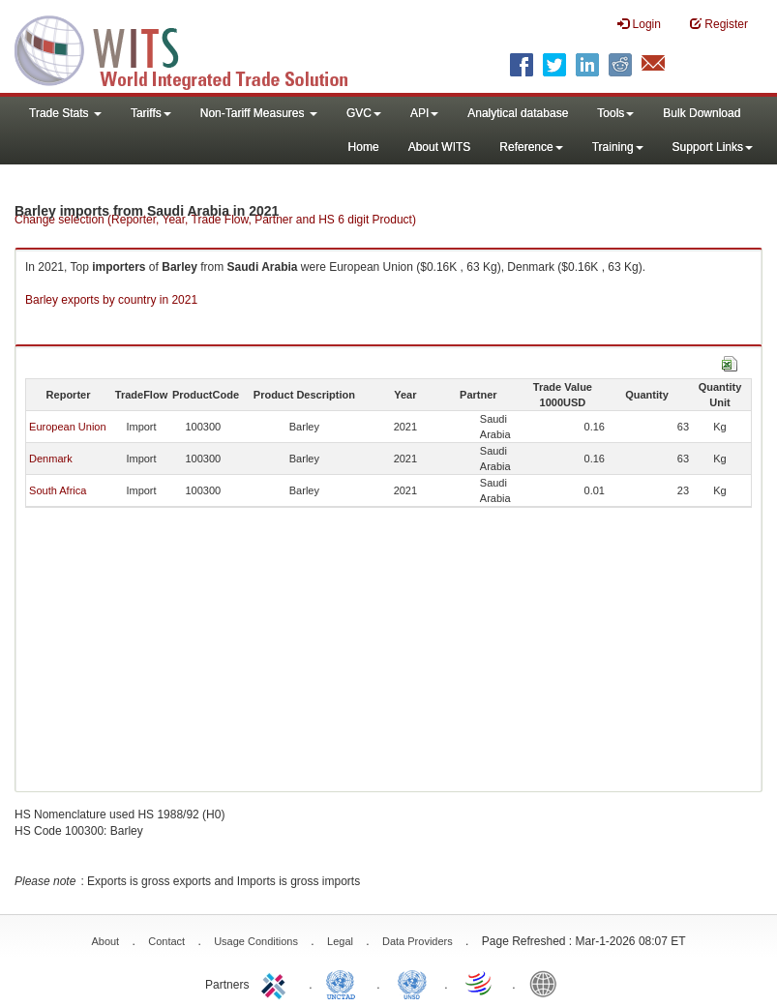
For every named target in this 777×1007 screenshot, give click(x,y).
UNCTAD (344, 982)
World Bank (547, 982)
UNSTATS (412, 982)
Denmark (51, 458)
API (424, 113)
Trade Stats (65, 113)
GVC (363, 113)
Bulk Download (701, 113)
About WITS (439, 147)
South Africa (57, 490)
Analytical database (517, 113)
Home (363, 147)
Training (617, 147)
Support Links (712, 147)
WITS (193, 48)
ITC (276, 982)
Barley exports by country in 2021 (111, 300)
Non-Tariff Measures (258, 113)
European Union (67, 426)
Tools (615, 113)
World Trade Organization (480, 982)
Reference (530, 147)
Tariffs (151, 113)
